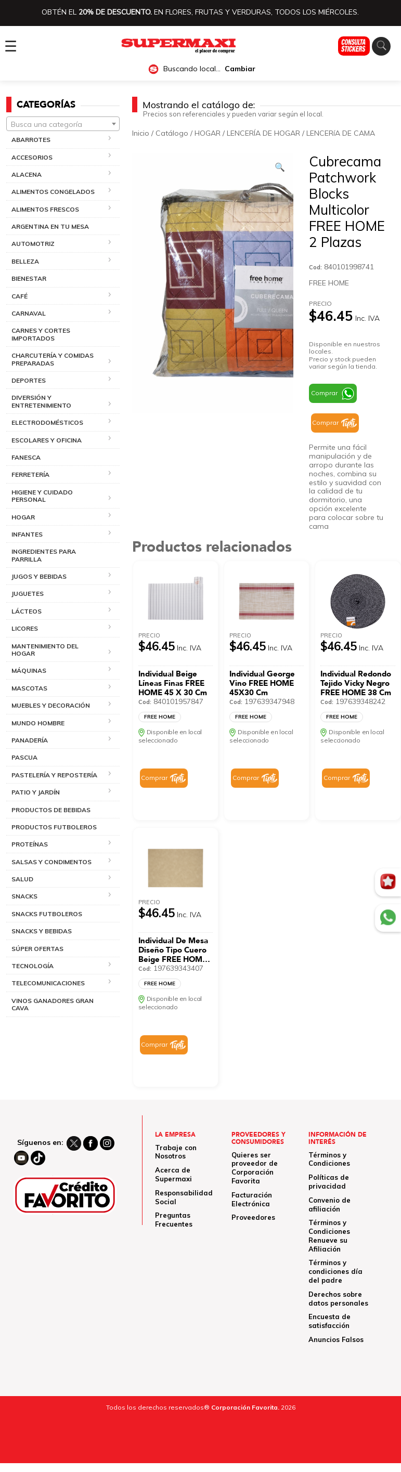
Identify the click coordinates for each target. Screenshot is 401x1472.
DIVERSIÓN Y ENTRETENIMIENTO (41, 401)
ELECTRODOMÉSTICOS (47, 422)
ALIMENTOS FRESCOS (45, 209)
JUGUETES (27, 593)
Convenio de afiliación (329, 1204)
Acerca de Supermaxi (173, 1174)
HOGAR (23, 517)
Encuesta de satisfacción (329, 1321)
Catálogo (172, 133)
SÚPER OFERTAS (37, 949)
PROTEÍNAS (29, 844)
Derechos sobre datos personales (338, 1298)
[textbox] (63, 124)
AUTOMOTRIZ (33, 243)
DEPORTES (28, 380)
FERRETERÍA (30, 474)
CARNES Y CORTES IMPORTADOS (40, 334)
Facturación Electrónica (251, 1199)
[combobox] (63, 123)
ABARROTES (30, 140)
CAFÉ (19, 296)
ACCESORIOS (32, 157)
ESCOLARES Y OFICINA (46, 440)
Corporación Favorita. (245, 1407)
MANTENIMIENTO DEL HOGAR (45, 649)
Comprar (324, 393)
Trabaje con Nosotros (176, 1152)
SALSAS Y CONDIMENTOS (51, 862)
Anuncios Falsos (336, 1339)
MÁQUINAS (28, 670)
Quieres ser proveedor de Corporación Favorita (254, 1168)
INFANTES (27, 534)
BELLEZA (25, 261)
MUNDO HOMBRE (37, 723)
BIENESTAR (28, 278)
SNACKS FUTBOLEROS (46, 914)
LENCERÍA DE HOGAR (263, 133)
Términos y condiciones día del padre (335, 1271)
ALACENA (26, 174)
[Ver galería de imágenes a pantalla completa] (279, 167)
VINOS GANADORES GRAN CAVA (52, 1004)
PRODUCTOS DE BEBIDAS (50, 810)
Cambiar (240, 68)
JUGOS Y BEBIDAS (39, 576)
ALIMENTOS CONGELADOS (53, 192)
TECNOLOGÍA (32, 966)
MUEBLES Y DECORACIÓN (50, 705)
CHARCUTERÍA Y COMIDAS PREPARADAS (52, 359)
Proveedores (253, 1217)
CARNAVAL (28, 313)
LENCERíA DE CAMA (340, 133)
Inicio (140, 133)
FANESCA (26, 457)
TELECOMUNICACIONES (48, 983)
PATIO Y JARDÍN (35, 792)
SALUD (22, 879)
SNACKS (24, 896)
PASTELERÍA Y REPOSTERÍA (54, 775)
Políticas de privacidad (328, 1181)
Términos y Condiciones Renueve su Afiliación (329, 1235)
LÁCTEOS (26, 611)
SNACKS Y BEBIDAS (41, 931)
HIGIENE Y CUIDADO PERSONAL (42, 495)
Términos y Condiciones (329, 1159)
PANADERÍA (29, 740)
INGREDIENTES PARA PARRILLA (43, 555)
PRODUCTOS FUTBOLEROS (54, 827)
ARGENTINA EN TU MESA (50, 226)
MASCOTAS (29, 688)
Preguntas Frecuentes (173, 1219)
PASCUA (24, 757)
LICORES (24, 628)
